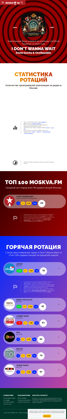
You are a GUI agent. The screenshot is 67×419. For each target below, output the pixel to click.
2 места (43, 215)
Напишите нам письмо (24, 402)
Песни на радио (22, 398)
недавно (43, 122)
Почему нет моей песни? (24, 400)
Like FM (39, 131)
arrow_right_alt (15, 27)
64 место (39, 220)
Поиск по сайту (7, 404)
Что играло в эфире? (8, 402)
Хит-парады (6, 400)
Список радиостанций (9, 398)
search (21, 2)
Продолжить (47, 416)
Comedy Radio (46, 131)
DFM (47, 127)
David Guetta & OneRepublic (33, 52)
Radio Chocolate (36, 123)
